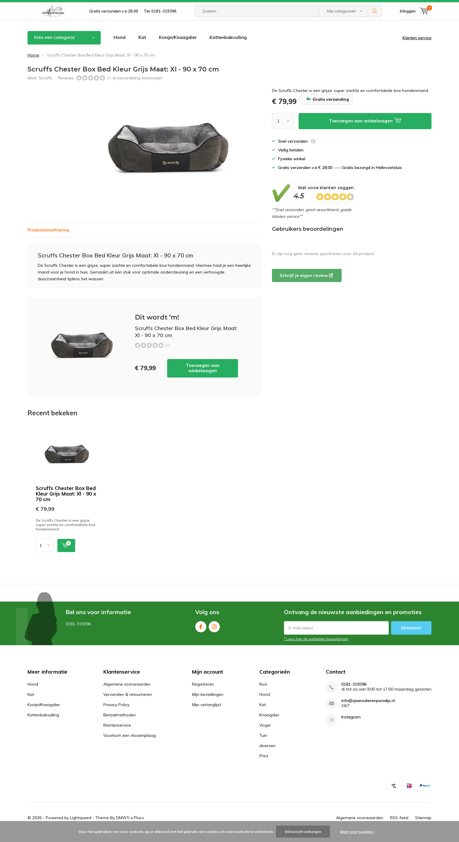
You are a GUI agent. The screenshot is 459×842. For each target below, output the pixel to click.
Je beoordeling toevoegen (137, 86)
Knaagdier (269, 723)
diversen (267, 754)
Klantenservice (117, 733)
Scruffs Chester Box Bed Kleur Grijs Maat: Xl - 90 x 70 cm (66, 502)
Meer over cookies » (357, 831)
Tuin (263, 744)
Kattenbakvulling (228, 46)
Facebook (200, 634)
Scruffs (45, 86)
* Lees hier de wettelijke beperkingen (316, 647)
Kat (142, 46)
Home (33, 63)
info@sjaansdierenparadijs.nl (368, 709)
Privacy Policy (116, 713)
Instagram (214, 634)
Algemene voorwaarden (126, 692)
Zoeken (375, 26)
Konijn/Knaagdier (178, 46)
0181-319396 (353, 692)
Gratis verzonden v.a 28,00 (113, 26)
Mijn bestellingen (207, 703)
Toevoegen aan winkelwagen (203, 376)
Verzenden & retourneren (127, 703)
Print (263, 764)
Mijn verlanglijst (206, 713)
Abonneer (411, 636)
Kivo (263, 692)
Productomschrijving (48, 238)
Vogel (264, 733)
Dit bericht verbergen (303, 831)
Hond (120, 46)
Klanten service (417, 46)
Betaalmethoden (119, 723)
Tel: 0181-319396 (160, 26)
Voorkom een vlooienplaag (129, 744)
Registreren (203, 692)
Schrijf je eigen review (306, 284)
